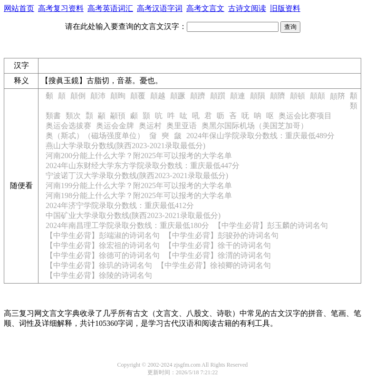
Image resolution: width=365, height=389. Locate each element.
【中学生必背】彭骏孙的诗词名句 (221, 235)
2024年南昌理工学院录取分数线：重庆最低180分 (127, 225)
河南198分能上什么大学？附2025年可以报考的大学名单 (139, 195)
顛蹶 (177, 96)
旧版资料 (285, 8)
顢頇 (117, 116)
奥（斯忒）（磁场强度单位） (95, 136)
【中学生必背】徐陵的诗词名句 (99, 275)
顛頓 (297, 96)
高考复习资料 (61, 8)
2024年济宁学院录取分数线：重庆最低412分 (120, 205)
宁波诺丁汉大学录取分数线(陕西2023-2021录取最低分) (137, 175)
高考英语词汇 (110, 8)
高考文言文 (205, 8)
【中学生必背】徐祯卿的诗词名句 (214, 265)
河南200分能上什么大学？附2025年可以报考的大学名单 (139, 156)
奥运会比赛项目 (305, 116)
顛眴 (117, 96)
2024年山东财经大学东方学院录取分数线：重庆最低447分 (143, 165)
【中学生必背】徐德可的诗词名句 (103, 255)
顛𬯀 (337, 96)
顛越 (157, 96)
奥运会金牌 (115, 126)
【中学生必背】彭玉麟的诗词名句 (271, 225)
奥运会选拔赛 (68, 126)
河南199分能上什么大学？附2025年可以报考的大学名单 (139, 185)
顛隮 (277, 96)
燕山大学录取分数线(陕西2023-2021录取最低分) (125, 146)
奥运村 (150, 126)
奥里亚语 (181, 126)
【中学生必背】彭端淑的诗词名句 (103, 235)
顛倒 (78, 96)
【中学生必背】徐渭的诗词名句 (217, 255)
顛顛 (317, 96)
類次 (73, 116)
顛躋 (197, 96)
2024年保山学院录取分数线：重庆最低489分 (260, 136)
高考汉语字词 (159, 8)
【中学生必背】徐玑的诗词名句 (99, 265)
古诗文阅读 (247, 8)
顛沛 (98, 96)
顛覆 (137, 96)
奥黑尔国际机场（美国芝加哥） (255, 126)
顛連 (237, 96)
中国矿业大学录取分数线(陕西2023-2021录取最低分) (133, 215)
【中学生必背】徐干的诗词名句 (217, 245)
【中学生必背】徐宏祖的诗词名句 (103, 245)
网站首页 (19, 8)
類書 (53, 116)
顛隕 (257, 96)
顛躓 (217, 96)
